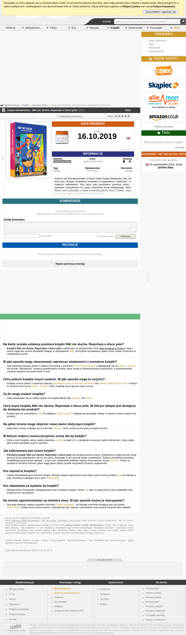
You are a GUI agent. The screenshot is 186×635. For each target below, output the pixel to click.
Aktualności (32, 27)
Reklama (58, 597)
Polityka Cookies (17, 614)
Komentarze (156, 51)
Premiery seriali (153, 593)
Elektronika (135, 27)
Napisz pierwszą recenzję (70, 263)
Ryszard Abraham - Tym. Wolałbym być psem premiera (96, 540)
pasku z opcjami (127, 365)
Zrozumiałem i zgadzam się (160, 11)
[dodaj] (56, 170)
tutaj (39, 413)
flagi (72, 351)
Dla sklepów (60, 602)
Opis (151, 44)
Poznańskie (93, 170)
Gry (74, 27)
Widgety (58, 606)
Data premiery (157, 40)
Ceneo (88, 398)
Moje (177, 27)
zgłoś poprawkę (127, 150)
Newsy (57, 428)
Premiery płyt (152, 602)
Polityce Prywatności (164, 6)
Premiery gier (152, 588)
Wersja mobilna (16, 589)
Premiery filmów (153, 597)
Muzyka (94, 27)
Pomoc (12, 599)
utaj (120, 475)
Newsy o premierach (156, 619)
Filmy (53, 27)
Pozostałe (156, 27)
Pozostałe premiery (155, 615)
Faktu (128, 110)
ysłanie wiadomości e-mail (113, 383)
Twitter (103, 604)
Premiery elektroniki (155, 610)
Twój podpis (46, 236)
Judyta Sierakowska (93, 161)
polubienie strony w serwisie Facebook (74, 383)
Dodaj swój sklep (164, 126)
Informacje (53, 478)
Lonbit (22, 630)
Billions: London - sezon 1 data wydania (44, 540)
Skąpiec (76, 398)
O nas (12, 594)
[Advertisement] (35, 68)
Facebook (105, 589)
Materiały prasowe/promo (67, 593)
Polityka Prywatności (19, 609)
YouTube (104, 599)
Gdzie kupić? (64, 413)
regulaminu (108, 633)
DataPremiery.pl (24, 582)
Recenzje (154, 47)
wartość (59, 440)
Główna (10, 27)
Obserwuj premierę (85, 365)
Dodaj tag (179, 147)
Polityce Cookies (131, 6)
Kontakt (13, 619)
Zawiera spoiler (107, 236)
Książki (114, 27)
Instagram (105, 594)
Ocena (114, 460)
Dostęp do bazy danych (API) (69, 610)
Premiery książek (154, 606)
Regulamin (14, 604)
